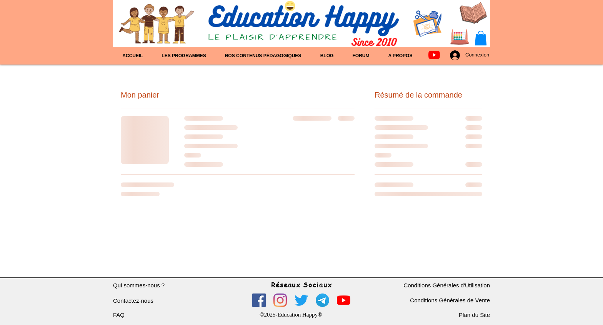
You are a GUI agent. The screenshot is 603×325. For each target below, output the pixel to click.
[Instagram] (280, 300)
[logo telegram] (322, 300)
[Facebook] (259, 300)
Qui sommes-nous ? (139, 285)
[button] (481, 38)
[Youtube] (434, 55)
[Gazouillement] (301, 300)
